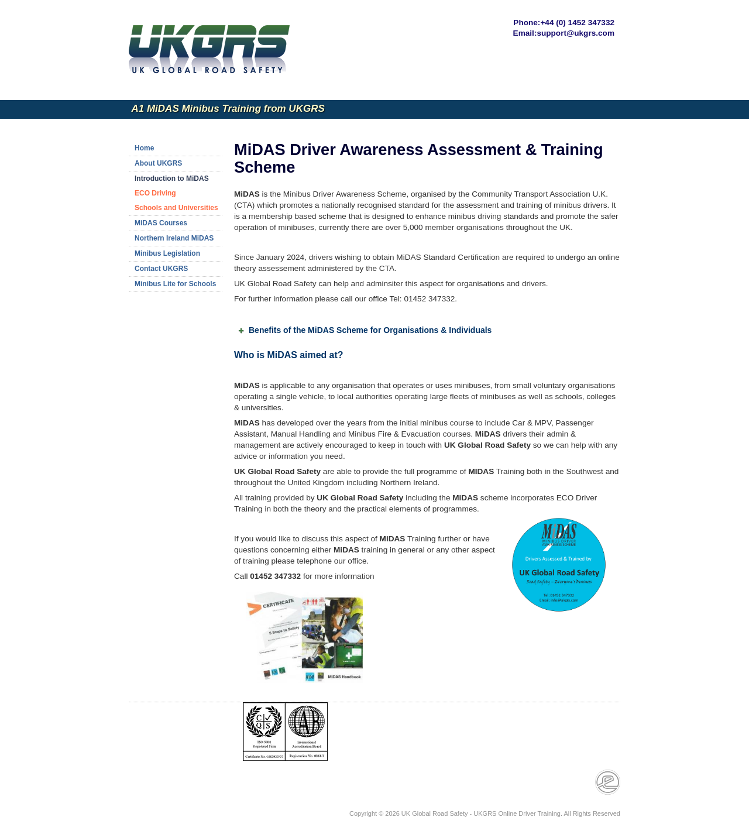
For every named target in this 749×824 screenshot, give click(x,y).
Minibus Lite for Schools (175, 284)
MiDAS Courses (161, 223)
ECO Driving (155, 193)
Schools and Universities (176, 208)
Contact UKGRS (161, 269)
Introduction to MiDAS (172, 178)
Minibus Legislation (167, 253)
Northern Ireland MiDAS (174, 238)
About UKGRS (158, 163)
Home (144, 148)
